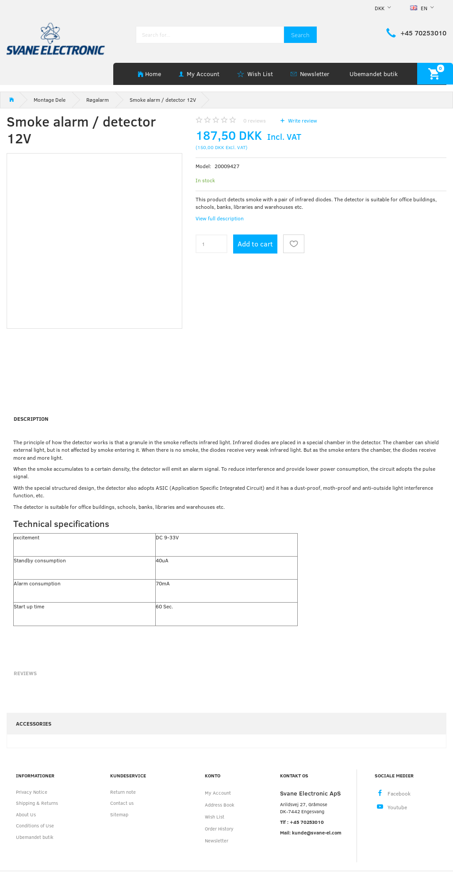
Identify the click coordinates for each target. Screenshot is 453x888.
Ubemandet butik (373, 73)
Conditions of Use (35, 825)
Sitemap (119, 814)
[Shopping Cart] (435, 74)
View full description (220, 218)
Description (31, 418)
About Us (26, 814)
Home (153, 73)
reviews (254, 120)
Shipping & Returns (37, 803)
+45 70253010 (423, 32)
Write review (302, 120)
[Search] (300, 34)
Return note (123, 791)
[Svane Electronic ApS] (57, 37)
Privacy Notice (31, 791)
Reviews (25, 673)
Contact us (122, 803)
